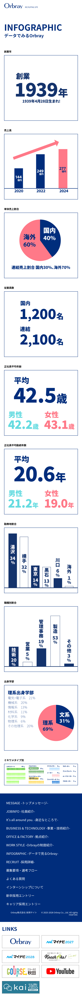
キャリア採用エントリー (23, 904)
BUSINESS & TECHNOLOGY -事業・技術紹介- (38, 828)
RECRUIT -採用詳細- (20, 862)
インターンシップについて (24, 887)
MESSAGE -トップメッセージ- (27, 803)
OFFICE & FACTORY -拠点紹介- (27, 836)
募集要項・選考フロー (21, 870)
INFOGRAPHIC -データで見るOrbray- (32, 853)
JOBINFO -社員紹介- (20, 811)
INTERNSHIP (61, 6)
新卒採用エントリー (20, 895)
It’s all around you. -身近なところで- (32, 819)
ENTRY (48, 6)
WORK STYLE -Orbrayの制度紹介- (30, 845)
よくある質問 (15, 878)
